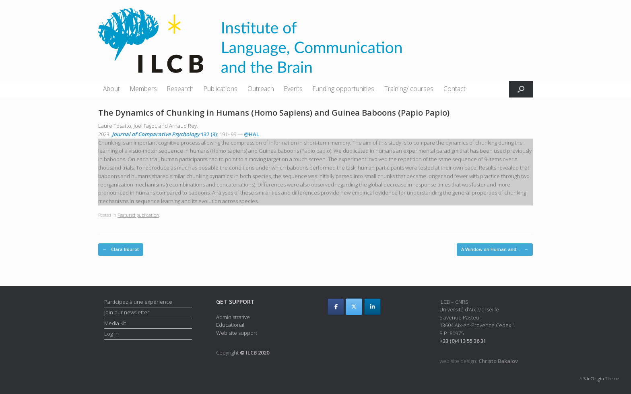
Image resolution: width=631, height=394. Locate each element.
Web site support (236, 332)
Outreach (260, 88)
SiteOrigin (594, 378)
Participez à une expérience (138, 301)
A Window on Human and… (494, 249)
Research (180, 88)
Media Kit (115, 323)
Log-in (111, 333)
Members (143, 88)
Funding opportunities (343, 88)
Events (293, 88)
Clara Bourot (121, 249)
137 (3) (164, 134)
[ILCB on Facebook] (336, 307)
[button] (521, 89)
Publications (220, 88)
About (111, 88)
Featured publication (138, 215)
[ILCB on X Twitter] (354, 307)
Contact (454, 88)
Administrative (233, 317)
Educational (230, 324)
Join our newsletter (126, 312)
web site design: (478, 361)
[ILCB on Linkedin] (372, 307)
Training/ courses (408, 88)
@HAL (251, 134)
